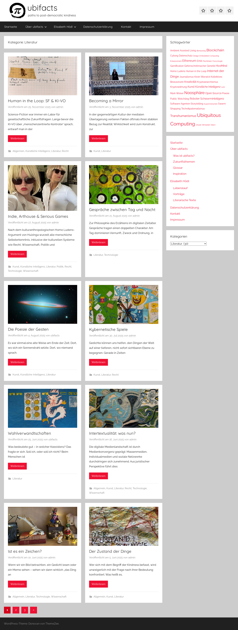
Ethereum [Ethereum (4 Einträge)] (189, 60)
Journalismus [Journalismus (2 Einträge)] (186, 76)
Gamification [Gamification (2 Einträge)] (177, 66)
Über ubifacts (36, 26)
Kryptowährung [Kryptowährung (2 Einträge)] (178, 87)
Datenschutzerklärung (98, 26)
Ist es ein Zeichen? (25, 551)
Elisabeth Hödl (65, 26)
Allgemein (18, 151)
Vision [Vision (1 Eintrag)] (213, 125)
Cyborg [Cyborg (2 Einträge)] (174, 55)
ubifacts (55, 335)
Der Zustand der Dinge (110, 551)
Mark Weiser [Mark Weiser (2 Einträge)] (177, 93)
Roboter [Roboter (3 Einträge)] (195, 98)
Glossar (178, 167)
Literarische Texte (184, 200)
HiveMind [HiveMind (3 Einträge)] (221, 65)
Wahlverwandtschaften (29, 433)
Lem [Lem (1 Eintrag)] (223, 87)
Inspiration (179, 173)
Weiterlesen (17, 138)
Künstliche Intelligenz (37, 151)
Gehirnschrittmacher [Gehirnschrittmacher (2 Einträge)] (195, 66)
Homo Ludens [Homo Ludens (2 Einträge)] (177, 71)
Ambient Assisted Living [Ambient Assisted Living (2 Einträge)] (183, 50)
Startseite (10, 26)
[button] (7, 622)
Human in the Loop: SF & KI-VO (37, 100)
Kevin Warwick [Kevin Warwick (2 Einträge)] (202, 76)
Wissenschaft (30, 270)
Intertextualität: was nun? (112, 433)
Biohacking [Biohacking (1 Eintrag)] (201, 51)
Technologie (15, 270)
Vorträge (178, 194)
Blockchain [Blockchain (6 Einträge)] (215, 50)
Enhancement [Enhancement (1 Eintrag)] (176, 61)
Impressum (147, 26)
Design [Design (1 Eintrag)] (196, 56)
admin (59, 106)
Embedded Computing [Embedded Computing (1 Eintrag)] (209, 56)
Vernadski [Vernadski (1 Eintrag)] (206, 125)
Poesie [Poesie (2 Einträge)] (225, 93)
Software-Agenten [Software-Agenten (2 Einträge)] (180, 103)
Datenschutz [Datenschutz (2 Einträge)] (186, 55)
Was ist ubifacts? (184, 155)
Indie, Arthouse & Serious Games (38, 216)
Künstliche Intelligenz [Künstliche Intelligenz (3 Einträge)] (208, 86)
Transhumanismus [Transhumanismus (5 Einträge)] (183, 116)
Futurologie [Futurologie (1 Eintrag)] (217, 61)
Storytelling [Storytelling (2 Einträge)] (197, 103)
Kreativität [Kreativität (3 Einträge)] (190, 81)
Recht (65, 151)
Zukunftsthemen (184, 161)
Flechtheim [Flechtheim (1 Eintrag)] (207, 61)
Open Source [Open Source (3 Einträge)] (213, 93)
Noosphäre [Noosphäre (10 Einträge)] (194, 92)
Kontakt (126, 26)
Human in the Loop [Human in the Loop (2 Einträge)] (196, 71)
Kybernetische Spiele (108, 329)
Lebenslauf (180, 188)
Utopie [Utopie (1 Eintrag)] (198, 125)
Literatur (56, 151)
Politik (60, 266)
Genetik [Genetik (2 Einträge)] (211, 66)
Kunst (97, 151)
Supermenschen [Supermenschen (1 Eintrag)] (211, 104)
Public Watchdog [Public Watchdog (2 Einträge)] (179, 98)
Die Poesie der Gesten (28, 329)
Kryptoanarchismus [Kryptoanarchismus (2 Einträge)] (207, 82)
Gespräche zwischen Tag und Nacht (122, 209)
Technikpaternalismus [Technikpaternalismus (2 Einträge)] (193, 108)
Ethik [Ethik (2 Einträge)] (199, 61)
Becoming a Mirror (106, 100)
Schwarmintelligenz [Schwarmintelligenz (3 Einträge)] (212, 98)
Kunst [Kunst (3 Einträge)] (191, 86)
